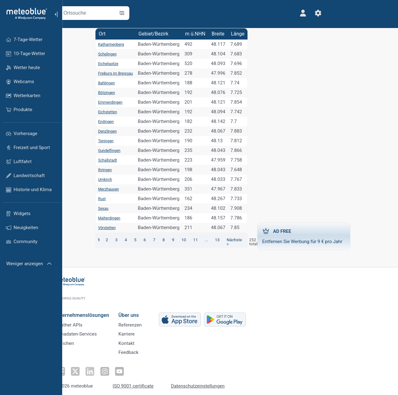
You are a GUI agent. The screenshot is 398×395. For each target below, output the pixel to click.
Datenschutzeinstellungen (212, 383)
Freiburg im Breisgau (109, 73)
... (205, 239)
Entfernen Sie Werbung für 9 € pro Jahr (328, 236)
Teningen (97, 140)
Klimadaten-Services (89, 330)
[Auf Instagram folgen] (117, 369)
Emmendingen (103, 102)
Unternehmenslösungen (95, 310)
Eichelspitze (100, 63)
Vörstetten (99, 227)
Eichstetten (100, 112)
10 (182, 239)
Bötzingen (98, 92)
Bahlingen (98, 83)
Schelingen (99, 54)
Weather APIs (82, 320)
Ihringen (96, 169)
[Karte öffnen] (137, 13)
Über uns (142, 310)
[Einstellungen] (280, 13)
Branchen (78, 341)
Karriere (140, 330)
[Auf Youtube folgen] (131, 369)
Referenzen (144, 320)
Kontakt (140, 341)
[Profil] (265, 13)
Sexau (94, 208)
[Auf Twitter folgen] (89, 369)
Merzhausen (101, 189)
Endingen (98, 121)
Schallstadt (100, 160)
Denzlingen (99, 131)
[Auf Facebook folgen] (74, 369)
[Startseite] (24, 13)
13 (217, 239)
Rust (93, 198)
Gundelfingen (102, 150)
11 (194, 239)
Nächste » (236, 239)
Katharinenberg (104, 44)
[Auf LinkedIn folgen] (103, 369)
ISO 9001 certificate (147, 383)
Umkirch (96, 179)
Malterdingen (102, 218)
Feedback (142, 351)
